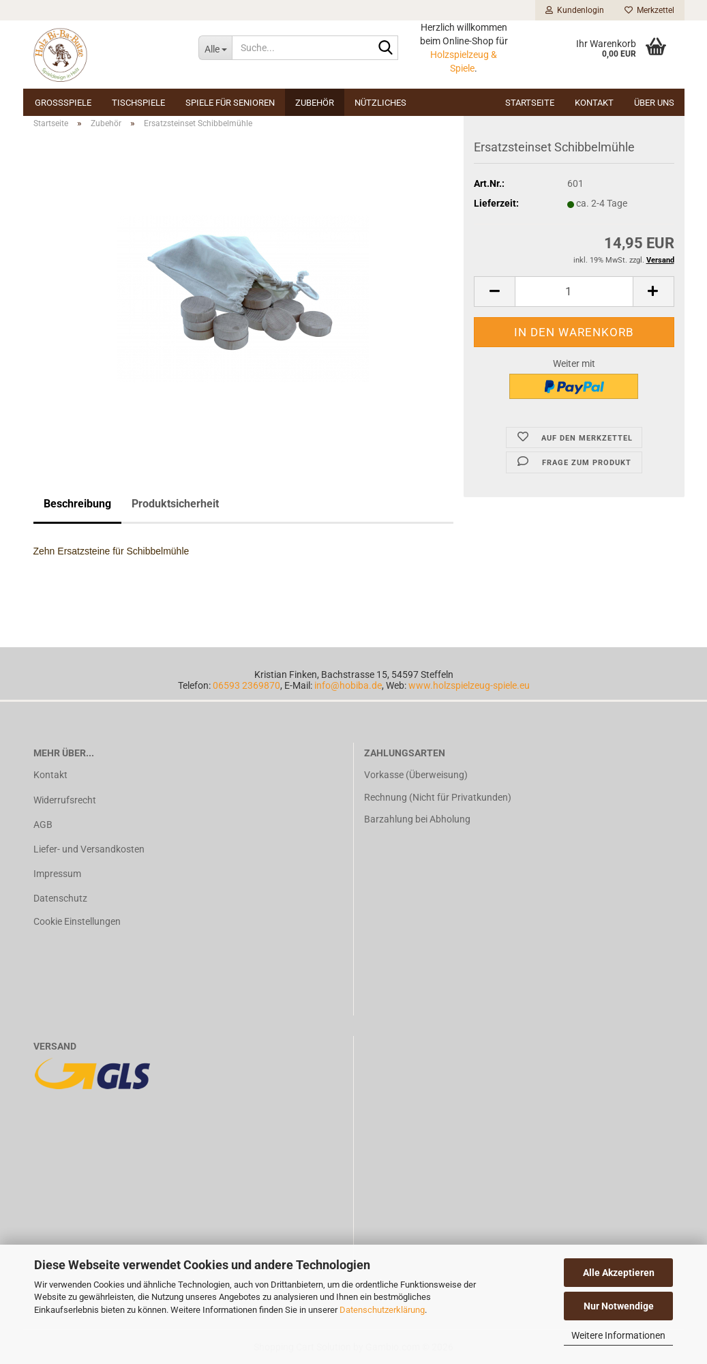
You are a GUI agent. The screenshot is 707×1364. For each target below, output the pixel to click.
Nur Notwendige (619, 1306)
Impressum (57, 873)
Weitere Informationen (618, 1335)
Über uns (654, 103)
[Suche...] (215, 47)
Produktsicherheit (175, 503)
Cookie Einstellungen (77, 921)
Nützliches (380, 103)
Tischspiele (138, 103)
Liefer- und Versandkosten (89, 849)
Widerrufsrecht (64, 800)
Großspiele (63, 103)
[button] (494, 291)
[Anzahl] (574, 291)
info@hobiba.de (348, 685)
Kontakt (594, 103)
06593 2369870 (246, 685)
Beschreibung (77, 503)
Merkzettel (649, 10)
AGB (42, 824)
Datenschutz (60, 898)
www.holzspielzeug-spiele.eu (469, 685)
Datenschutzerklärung (382, 1310)
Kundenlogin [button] (574, 10)
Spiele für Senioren (230, 103)
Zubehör (314, 103)
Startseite (529, 103)
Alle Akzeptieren (619, 1272)
